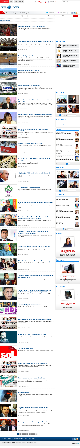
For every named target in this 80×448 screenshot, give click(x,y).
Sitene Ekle (21, 1)
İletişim (9, 438)
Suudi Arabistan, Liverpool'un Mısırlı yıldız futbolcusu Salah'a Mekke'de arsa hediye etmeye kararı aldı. (36, 28)
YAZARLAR (59, 129)
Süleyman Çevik (65, 133)
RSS (26, 438)
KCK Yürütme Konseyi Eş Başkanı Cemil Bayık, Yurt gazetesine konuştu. (36, 247)
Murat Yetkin (65, 198)
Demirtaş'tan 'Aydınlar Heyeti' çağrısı (70, 61)
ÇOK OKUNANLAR (61, 119)
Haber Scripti (74, 443)
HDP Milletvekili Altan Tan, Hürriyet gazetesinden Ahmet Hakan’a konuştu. (36, 261)
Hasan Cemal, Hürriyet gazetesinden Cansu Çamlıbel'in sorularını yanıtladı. (36, 291)
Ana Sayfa (4, 438)
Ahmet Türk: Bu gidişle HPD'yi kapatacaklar (70, 56)
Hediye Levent (65, 217)
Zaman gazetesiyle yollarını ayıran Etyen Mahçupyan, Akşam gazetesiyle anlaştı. (36, 335)
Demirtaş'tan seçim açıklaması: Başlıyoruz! (70, 46)
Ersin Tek (65, 139)
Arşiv (16, 1)
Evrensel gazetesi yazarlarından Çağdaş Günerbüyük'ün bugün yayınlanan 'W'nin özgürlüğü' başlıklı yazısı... (36, 394)
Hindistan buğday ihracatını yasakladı (69, 51)
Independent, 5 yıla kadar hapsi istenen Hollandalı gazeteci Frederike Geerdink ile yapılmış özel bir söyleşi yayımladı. (36, 131)
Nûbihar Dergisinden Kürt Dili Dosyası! (19, 12)
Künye (11, 1)
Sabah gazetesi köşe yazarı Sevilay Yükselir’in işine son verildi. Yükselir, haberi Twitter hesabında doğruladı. (36, 116)
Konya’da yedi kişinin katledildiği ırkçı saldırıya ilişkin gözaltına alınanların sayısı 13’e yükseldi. (67, 279)
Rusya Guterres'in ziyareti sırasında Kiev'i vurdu (69, 66)
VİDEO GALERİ (60, 168)
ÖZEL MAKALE (60, 260)
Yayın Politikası (32, 438)
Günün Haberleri (4, 1)
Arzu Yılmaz (65, 211)
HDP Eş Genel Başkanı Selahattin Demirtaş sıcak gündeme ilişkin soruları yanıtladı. (36, 277)
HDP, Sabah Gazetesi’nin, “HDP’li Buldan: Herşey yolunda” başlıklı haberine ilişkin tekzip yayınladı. (36, 189)
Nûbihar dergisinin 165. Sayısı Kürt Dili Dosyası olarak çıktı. (67, 305)
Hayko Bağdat (65, 205)
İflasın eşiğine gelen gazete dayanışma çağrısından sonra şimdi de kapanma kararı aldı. (36, 350)
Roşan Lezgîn (65, 145)
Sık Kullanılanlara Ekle (18, 438)
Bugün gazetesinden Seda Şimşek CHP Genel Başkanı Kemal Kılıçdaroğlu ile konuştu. (36, 174)
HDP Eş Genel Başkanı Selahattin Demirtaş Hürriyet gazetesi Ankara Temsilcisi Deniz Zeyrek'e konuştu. (36, 234)
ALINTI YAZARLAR (61, 195)
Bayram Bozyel (65, 152)
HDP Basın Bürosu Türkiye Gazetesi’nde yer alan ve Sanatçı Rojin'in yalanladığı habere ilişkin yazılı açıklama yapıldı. (36, 306)
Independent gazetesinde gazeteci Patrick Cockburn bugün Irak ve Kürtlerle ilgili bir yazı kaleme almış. (36, 321)
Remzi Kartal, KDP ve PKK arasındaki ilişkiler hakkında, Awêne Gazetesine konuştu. (36, 219)
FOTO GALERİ (60, 92)
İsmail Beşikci (65, 223)
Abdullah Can (65, 158)
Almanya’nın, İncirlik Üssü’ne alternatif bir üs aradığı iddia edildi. (36, 71)
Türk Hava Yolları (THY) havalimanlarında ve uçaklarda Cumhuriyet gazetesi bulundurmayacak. (36, 145)
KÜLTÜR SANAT (60, 286)
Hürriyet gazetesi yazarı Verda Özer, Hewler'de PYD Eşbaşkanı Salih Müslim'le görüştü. (36, 205)
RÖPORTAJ (59, 234)
